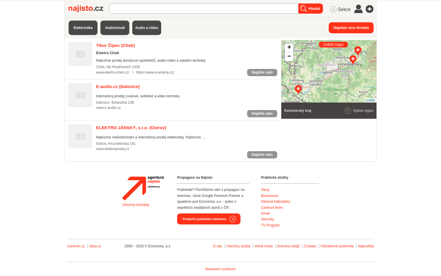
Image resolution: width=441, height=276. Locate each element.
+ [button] (289, 47)
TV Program (270, 225)
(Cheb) (115, 45)
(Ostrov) (131, 127)
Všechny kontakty (135, 205)
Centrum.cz (76, 246)
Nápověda (366, 246)
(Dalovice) (118, 86)
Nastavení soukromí (220, 269)
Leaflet (370, 100)
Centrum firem (272, 208)
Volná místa (264, 246)
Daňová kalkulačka (275, 202)
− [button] (289, 56)
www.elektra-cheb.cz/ (112, 72)
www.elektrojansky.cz (112, 149)
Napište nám (262, 72)
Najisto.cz (89, 8)
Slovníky (267, 219)
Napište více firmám (351, 27)
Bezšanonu (269, 196)
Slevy (265, 190)
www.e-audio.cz (108, 108)
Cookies (310, 246)
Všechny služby (238, 246)
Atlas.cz (95, 246)
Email (265, 213)
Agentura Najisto (143, 188)
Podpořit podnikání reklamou (204, 219)
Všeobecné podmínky (337, 246)
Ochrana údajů (288, 246)
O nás (217, 246)
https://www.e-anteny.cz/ (155, 72)
